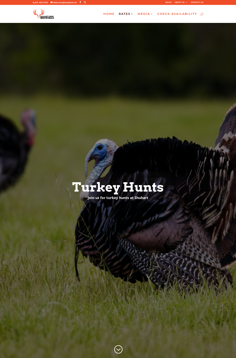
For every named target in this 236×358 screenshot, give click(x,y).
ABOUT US (180, 2)
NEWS (168, 2)
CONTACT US (197, 2)
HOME (109, 14)
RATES (124, 14)
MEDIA (144, 14)
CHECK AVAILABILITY (177, 14)
